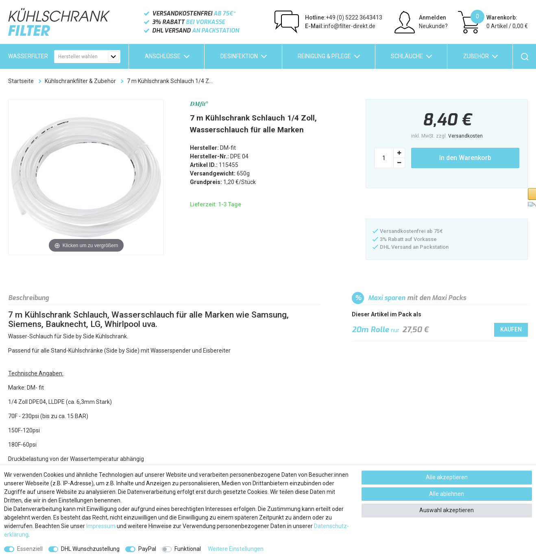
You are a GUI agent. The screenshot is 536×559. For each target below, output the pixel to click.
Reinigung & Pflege (324, 56)
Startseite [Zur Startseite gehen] (21, 81)
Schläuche (407, 56)
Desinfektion (239, 56)
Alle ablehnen (446, 494)
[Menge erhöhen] (399, 153)
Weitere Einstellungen (236, 549)
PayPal (147, 549)
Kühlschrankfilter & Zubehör (80, 81)
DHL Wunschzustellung (90, 549)
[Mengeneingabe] (384, 158)
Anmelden (432, 17)
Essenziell (30, 549)
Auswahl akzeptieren (446, 510)
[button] (406, 204)
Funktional (187, 549)
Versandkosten (465, 136)
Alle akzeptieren (447, 477)
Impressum (100, 526)
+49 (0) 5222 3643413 (343, 17)
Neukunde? (433, 26)
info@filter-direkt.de (340, 26)
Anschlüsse (163, 56)
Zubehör (476, 56)
